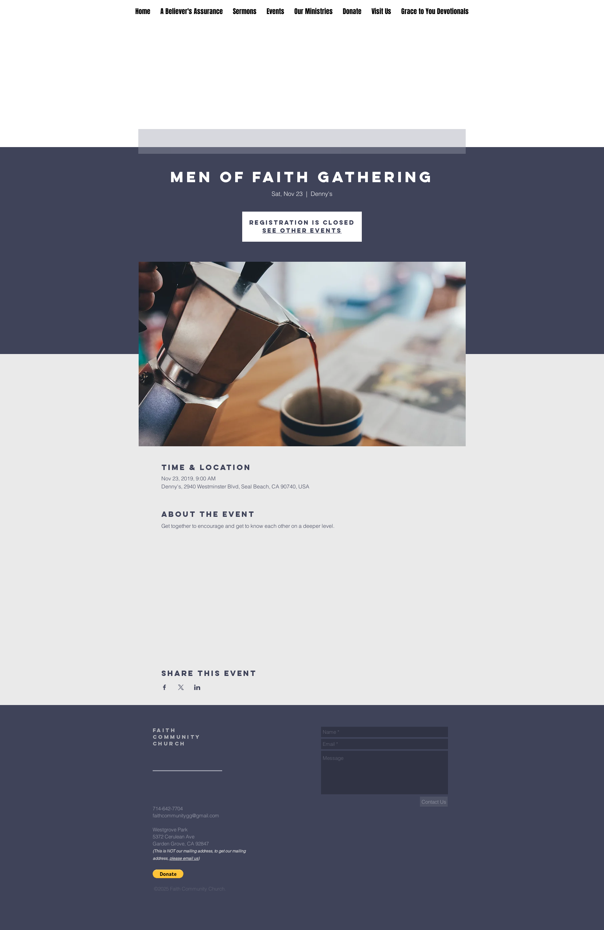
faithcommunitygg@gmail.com (186, 815)
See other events (302, 230)
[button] (168, 873)
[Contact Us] (434, 802)
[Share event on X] (181, 687)
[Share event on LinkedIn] (197, 687)
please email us (183, 858)
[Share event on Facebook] (164, 687)
